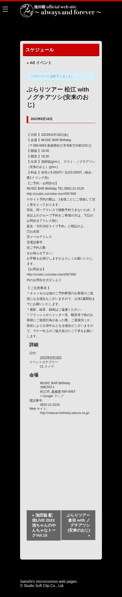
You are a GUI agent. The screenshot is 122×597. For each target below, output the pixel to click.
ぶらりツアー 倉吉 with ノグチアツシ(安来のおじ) (78, 525)
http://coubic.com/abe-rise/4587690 (51, 194)
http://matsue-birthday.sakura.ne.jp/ (64, 413)
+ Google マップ (51, 396)
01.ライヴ (47, 366)
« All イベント (39, 62)
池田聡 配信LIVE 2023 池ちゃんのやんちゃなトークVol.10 (44, 525)
